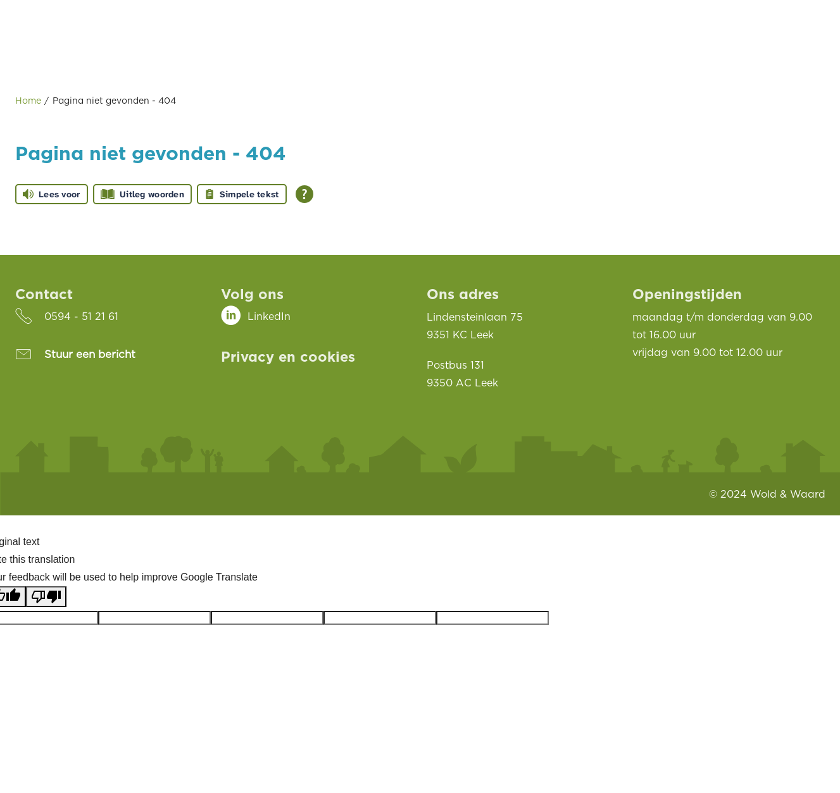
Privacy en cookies (288, 356)
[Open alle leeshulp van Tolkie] (304, 194)
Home (28, 100)
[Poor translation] (46, 596)
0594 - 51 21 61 (81, 316)
